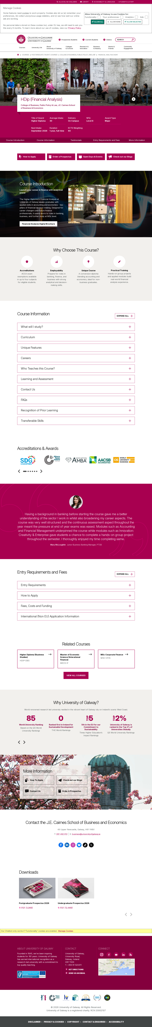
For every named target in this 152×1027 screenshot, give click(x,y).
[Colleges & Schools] (71, 47)
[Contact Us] (38, 791)
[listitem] (76, 82)
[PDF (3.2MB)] (26, 908)
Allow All (98, 22)
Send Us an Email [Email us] (77, 973)
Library (86, 2)
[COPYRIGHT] (74, 1021)
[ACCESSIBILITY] (116, 1021)
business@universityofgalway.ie (86, 834)
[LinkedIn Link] (123, 954)
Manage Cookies (65, 931)
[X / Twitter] (91, 846)
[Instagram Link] (101, 954)
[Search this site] (132, 40)
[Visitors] (107, 40)
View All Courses (76, 675)
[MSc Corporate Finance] (116, 655)
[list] (76, 82)
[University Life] (37, 47)
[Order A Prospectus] (71, 791)
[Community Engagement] (128, 47)
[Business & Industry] (99, 47)
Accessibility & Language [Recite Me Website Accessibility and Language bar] (103, 2)
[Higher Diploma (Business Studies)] (35, 656)
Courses (25, 55)
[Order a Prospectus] (61, 168)
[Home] (18, 55)
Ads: (142, 17)
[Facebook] (60, 846)
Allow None (115, 22)
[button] (19, 471)
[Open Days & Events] (91, 168)
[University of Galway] (34, 39)
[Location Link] (116, 974)
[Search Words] (125, 40)
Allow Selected (134, 22)
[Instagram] (73, 846)
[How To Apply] (38, 780)
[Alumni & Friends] (114, 47)
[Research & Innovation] (85, 47)
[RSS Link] (130, 954)
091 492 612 (61, 834)
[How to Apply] (31, 168)
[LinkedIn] (66, 846)
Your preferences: (111, 17)
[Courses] (23, 47)
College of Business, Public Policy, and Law (77, 55)
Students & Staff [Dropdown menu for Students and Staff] (126, 2)
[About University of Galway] (54, 47)
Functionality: (91, 17)
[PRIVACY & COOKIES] (55, 1021)
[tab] (25, 471)
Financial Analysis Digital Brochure (38, 235)
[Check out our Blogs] (121, 168)
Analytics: (129, 17)
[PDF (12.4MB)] (65, 908)
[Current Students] (90, 40)
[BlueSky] (79, 846)
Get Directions (76, 969)
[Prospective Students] (68, 40)
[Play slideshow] (133, 99)
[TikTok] (85, 846)
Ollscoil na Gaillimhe (68, 2)
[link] (43, 997)
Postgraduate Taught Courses (44, 55)
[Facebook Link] (109, 954)
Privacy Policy (74, 28)
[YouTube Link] (116, 954)
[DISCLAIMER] (35, 1021)
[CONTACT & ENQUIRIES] (95, 1021)
